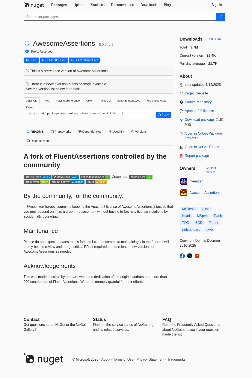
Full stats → (217, 38)
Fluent (213, 223)
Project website (196, 93)
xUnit (205, 209)
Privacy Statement (150, 359)
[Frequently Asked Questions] (166, 319)
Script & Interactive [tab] (128, 100)
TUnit (218, 216)
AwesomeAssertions (204, 192)
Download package (199, 119)
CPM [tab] (89, 100)
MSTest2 (189, 209)
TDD (185, 223)
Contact (31, 319)
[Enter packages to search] (120, 17)
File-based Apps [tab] (156, 100)
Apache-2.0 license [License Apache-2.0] (199, 111)
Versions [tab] (139, 131)
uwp (209, 229)
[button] (163, 115)
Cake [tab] (29, 107)
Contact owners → (212, 170)
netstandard (191, 229)
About (105, 359)
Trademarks (176, 359)
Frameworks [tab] (61, 131)
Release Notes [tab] (38, 141)
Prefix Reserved (42, 51)
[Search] (220, 17)
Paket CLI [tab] (105, 100)
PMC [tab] (47, 100)
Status (99, 319)
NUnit (186, 216)
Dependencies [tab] (89, 131)
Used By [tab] (116, 131)
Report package (197, 156)
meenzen (196, 181)
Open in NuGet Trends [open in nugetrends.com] (202, 147)
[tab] (59, 5)
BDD (199, 223)
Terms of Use (123, 359)
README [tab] (35, 131)
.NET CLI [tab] (31, 100)
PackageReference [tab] (68, 100)
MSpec (202, 216)
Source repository (198, 102)
